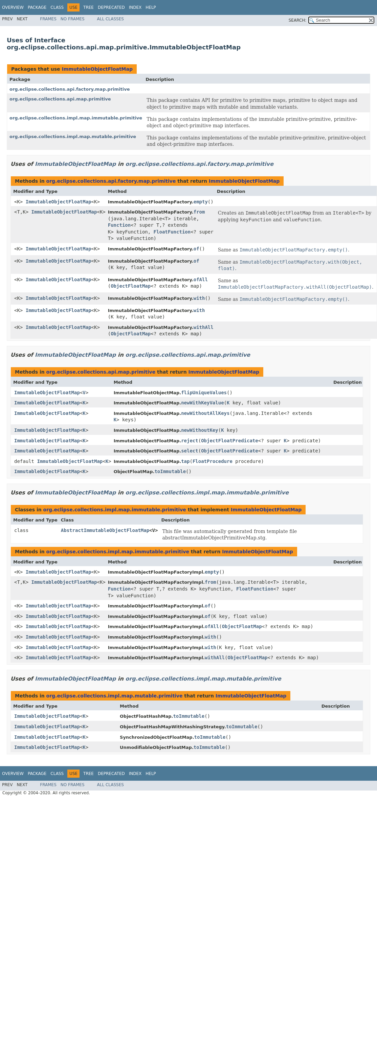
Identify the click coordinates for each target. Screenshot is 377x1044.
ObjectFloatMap (131, 286)
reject (189, 440)
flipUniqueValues (204, 392)
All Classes (110, 19)
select (189, 450)
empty (201, 201)
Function (119, 225)
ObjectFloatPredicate (229, 440)
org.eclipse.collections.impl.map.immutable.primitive (75, 117)
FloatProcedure (212, 461)
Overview (13, 7)
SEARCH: (298, 20)
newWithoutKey (199, 430)
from (199, 212)
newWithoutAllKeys (205, 413)
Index (135, 7)
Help (151, 7)
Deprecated (111, 7)
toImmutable (170, 471)
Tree (88, 7)
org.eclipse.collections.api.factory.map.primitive (69, 89)
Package (37, 7)
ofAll (201, 279)
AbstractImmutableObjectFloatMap (105, 530)
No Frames (73, 19)
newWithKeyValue (202, 402)
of (196, 248)
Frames (48, 19)
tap (185, 461)
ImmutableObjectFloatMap (97, 69)
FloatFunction (172, 232)
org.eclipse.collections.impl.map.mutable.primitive (72, 136)
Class (57, 7)
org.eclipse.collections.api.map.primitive (60, 99)
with (199, 298)
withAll (204, 327)
